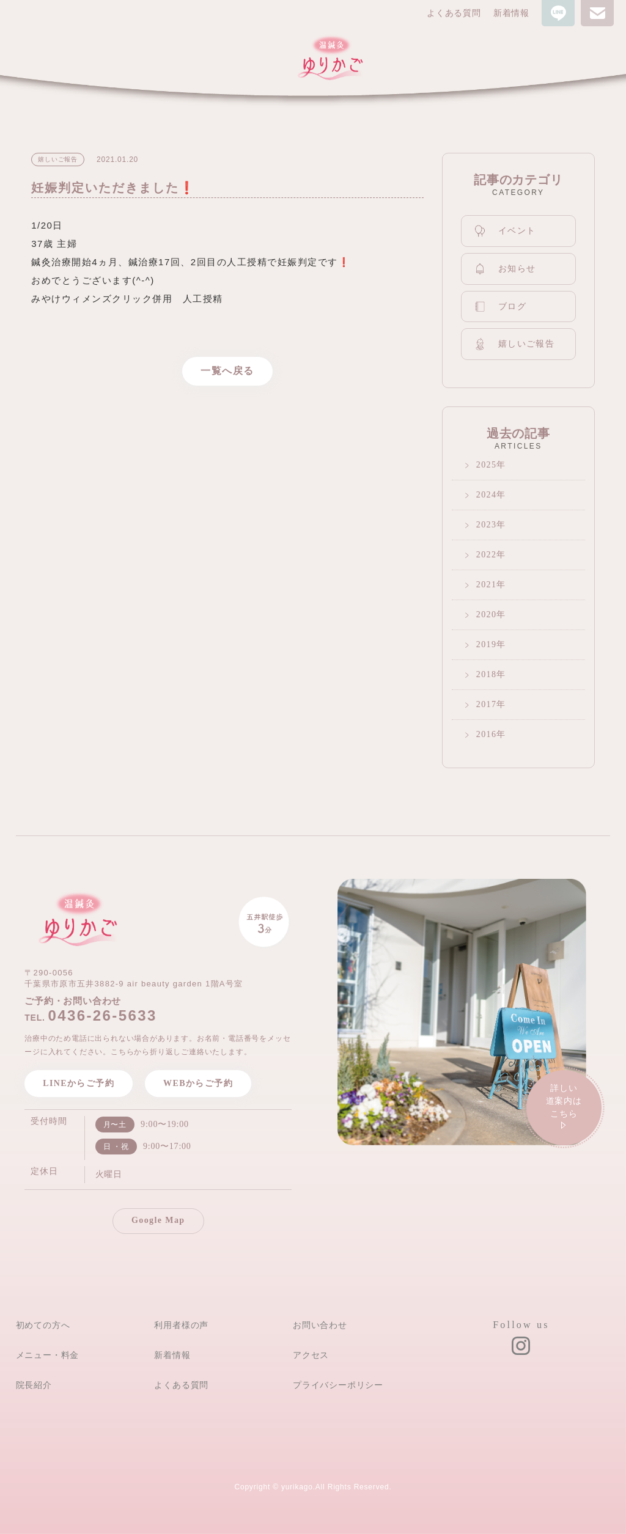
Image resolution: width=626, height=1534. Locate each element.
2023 (486, 524)
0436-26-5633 (102, 1015)
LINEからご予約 (78, 1083)
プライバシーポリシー (338, 1385)
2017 (486, 704)
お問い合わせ (320, 1325)
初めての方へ (43, 1325)
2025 (486, 464)
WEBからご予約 (198, 1083)
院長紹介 (34, 1385)
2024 (486, 494)
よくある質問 (454, 13)
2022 (486, 554)
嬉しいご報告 (514, 344)
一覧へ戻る (227, 370)
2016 (486, 734)
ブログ (500, 307)
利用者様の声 (181, 1325)
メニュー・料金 (47, 1355)
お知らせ (505, 269)
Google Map (158, 1220)
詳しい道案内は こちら (564, 1108)
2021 (486, 584)
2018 (486, 674)
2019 (486, 644)
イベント (505, 231)
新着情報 (511, 13)
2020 (486, 614)
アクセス (311, 1355)
